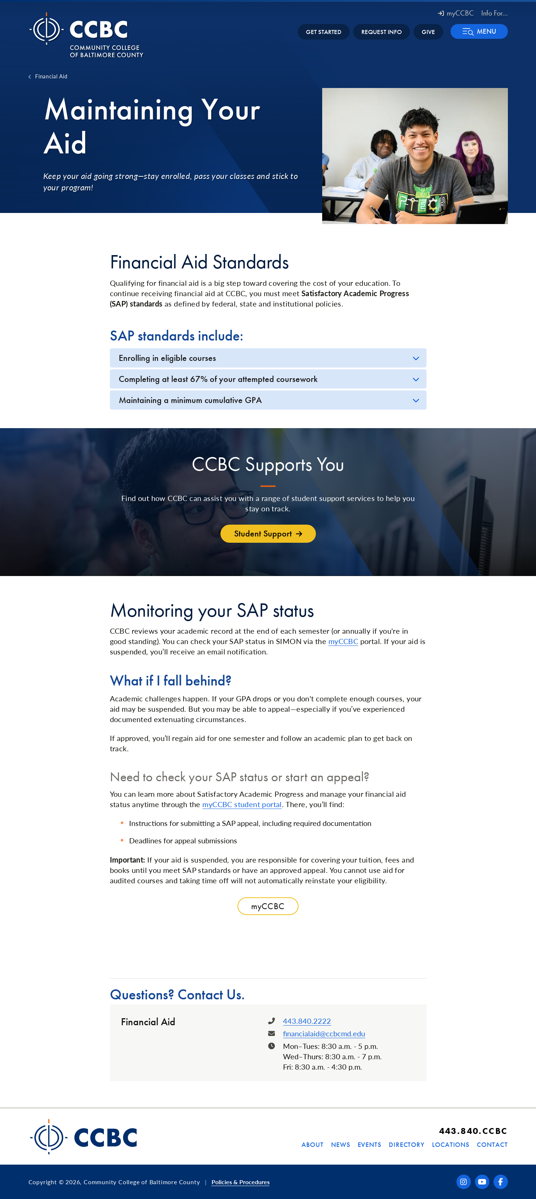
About (312, 1144)
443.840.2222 (307, 1021)
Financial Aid (51, 76)
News (340, 1144)
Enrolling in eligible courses (167, 357)
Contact (492, 1144)
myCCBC (456, 13)
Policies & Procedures (241, 1182)
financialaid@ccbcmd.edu (324, 1033)
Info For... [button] (494, 13)
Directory (407, 1144)
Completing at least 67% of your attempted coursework (218, 379)
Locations (450, 1144)
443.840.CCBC (473, 1131)
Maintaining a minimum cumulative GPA (190, 400)
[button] (479, 31)
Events (369, 1144)
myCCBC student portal (242, 804)
